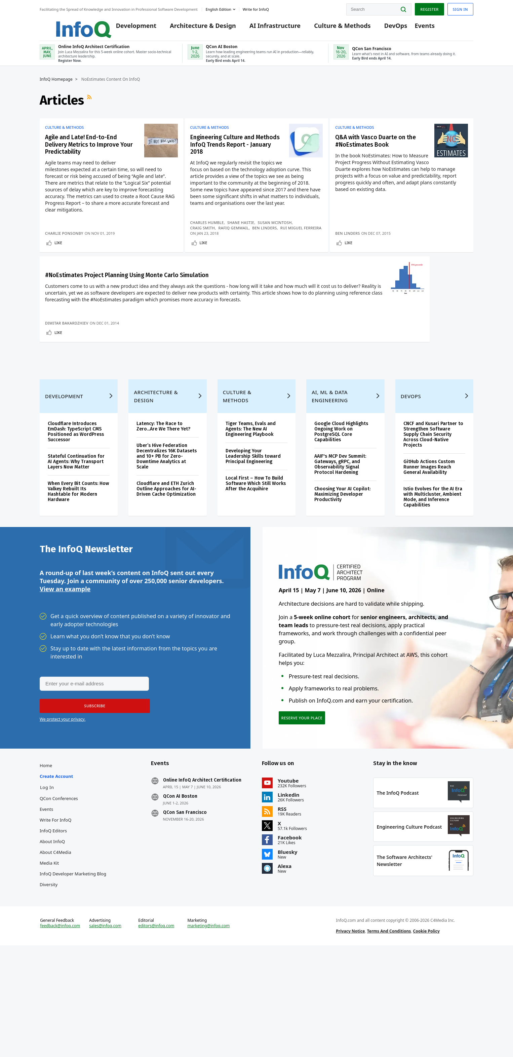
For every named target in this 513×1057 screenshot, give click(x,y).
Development (126, 28)
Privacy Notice (350, 1038)
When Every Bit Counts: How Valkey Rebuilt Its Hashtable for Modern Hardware (78, 578)
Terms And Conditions (389, 1038)
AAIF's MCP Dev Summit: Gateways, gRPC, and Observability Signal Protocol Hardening (340, 551)
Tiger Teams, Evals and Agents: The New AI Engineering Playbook (251, 515)
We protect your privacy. (62, 812)
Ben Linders (267, 233)
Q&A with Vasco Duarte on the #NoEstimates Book (382, 149)
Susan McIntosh (277, 228)
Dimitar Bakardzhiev (66, 392)
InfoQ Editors (53, 928)
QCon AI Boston (180, 893)
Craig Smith (205, 233)
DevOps (385, 28)
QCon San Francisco (185, 909)
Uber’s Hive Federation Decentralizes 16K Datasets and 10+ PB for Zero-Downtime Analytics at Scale (166, 542)
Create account (56, 873)
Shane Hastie (243, 228)
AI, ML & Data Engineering (330, 482)
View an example (65, 681)
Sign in (460, 7)
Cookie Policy (426, 1038)
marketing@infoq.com (208, 1032)
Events (414, 28)
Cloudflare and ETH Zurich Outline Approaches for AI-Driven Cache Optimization (166, 575)
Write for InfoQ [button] (256, 7)
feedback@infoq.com (60, 1032)
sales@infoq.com (105, 1032)
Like (58, 253)
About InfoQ (52, 939)
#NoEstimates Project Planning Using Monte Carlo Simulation (87, 302)
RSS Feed (90, 107)
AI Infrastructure (264, 28)
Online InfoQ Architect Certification (202, 877)
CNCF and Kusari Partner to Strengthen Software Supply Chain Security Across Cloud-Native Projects (433, 520)
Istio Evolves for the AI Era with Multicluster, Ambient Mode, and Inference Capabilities (432, 583)
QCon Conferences (59, 896)
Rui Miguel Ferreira (213, 238)
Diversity (48, 982)
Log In (47, 884)
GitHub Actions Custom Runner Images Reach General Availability (429, 553)
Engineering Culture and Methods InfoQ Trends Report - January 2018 (229, 153)
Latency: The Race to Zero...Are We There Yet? (163, 512)
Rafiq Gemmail (236, 233)
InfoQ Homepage (56, 86)
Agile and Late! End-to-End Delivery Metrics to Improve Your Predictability (88, 153)
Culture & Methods (332, 28)
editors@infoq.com (156, 1032)
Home (46, 863)
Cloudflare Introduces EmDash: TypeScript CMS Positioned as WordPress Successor (76, 518)
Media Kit (49, 960)
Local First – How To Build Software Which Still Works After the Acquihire (256, 570)
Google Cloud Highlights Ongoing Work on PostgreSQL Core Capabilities (341, 518)
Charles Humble (209, 228)
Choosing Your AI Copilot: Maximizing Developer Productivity (342, 580)
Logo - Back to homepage (67, 24)
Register (429, 7)
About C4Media (55, 949)
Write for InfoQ (55, 917)
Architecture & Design (193, 28)
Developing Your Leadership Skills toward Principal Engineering (253, 542)
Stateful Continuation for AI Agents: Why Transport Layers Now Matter (76, 548)
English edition (218, 7)
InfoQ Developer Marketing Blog (73, 971)
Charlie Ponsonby (64, 244)
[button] (92, 798)
